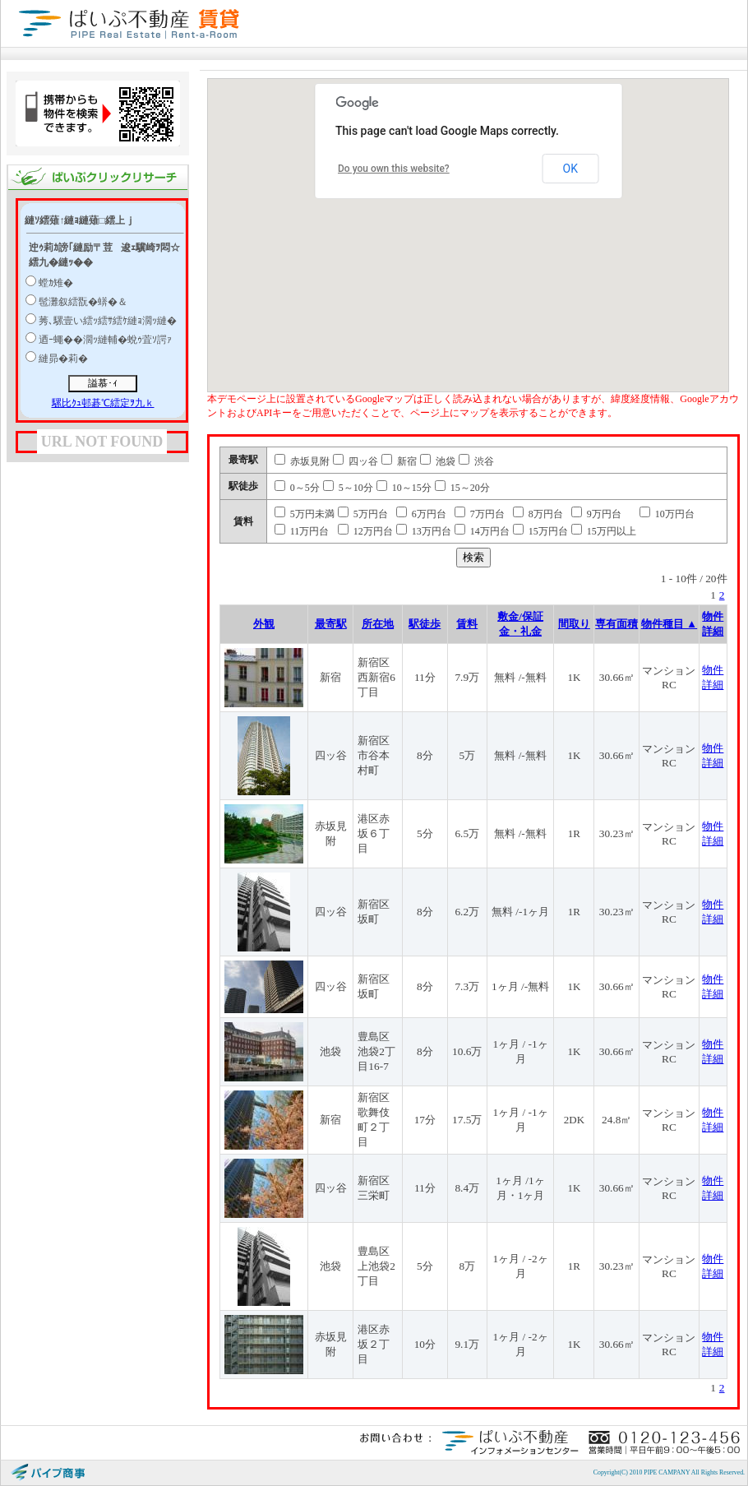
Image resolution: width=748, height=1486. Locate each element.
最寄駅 (331, 624)
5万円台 (363, 514)
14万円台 (482, 531)
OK (570, 168)
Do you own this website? (394, 168)
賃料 (467, 624)
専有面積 (616, 624)
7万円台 (480, 514)
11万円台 (302, 531)
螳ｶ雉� (56, 283)
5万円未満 (305, 514)
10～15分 (404, 487)
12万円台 (365, 531)
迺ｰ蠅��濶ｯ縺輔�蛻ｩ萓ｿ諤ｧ (105, 339)
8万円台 (538, 514)
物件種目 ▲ (669, 624)
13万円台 (423, 531)
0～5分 (297, 487)
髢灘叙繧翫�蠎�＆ (83, 302)
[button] (528, 233)
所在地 (378, 624)
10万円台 (667, 514)
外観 (264, 624)
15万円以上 (603, 531)
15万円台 (540, 531)
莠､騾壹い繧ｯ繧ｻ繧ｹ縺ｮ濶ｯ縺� (108, 320)
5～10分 (348, 487)
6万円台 (421, 514)
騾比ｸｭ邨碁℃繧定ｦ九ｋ (103, 403)
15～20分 (462, 487)
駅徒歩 (425, 624)
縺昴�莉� (63, 358)
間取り (574, 624)
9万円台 (596, 514)
